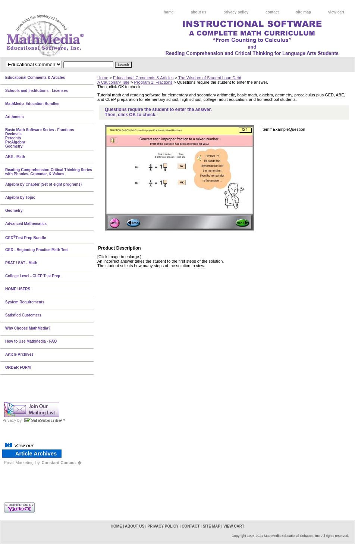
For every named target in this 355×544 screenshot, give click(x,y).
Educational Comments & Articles (143, 77)
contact (272, 12)
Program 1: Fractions (153, 82)
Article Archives (19, 354)
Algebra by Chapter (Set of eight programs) (43, 184)
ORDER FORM (18, 367)
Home (102, 77)
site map (303, 12)
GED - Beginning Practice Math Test (37, 250)
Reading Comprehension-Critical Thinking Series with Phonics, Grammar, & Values (48, 172)
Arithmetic (14, 117)
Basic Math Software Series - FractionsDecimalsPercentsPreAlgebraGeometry (39, 138)
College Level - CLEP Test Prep (32, 276)
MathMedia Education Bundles (32, 104)
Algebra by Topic (20, 197)
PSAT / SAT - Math (21, 263)
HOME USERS (17, 289)
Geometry (14, 210)
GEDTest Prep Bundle (25, 237)
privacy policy (235, 12)
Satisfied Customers (23, 315)
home (169, 12)
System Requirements (24, 302)
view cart (336, 12)
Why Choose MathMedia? (27, 328)
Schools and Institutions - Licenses (36, 91)
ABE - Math (15, 157)
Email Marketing (19, 462)
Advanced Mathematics (26, 224)
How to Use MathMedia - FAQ (31, 341)
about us (199, 12)
